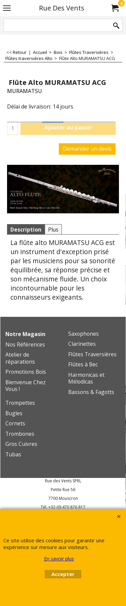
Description (25, 229)
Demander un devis (87, 148)
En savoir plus (59, 558)
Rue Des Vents (61, 7)
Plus (53, 229)
